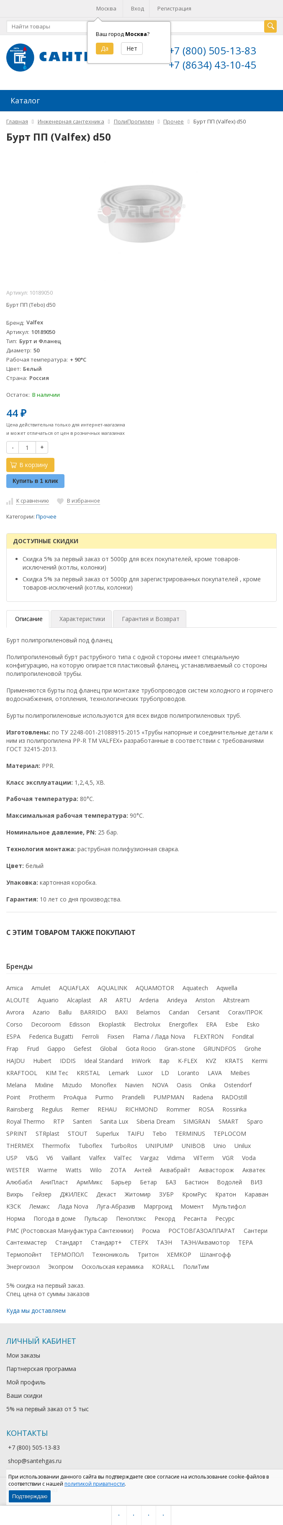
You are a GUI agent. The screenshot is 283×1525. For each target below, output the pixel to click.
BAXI (121, 1011)
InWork (141, 1060)
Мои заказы (23, 1354)
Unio (220, 1145)
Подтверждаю (29, 1496)
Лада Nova (73, 1205)
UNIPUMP (159, 1145)
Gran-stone (180, 1048)
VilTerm (203, 1157)
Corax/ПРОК (245, 1011)
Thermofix (56, 1145)
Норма (15, 1218)
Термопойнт (24, 1254)
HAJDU (15, 1060)
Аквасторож (216, 1169)
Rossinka (234, 1108)
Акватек (253, 1169)
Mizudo (72, 1084)
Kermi (260, 1060)
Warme (47, 1169)
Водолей (229, 1181)
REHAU (107, 1108)
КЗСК (13, 1205)
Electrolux (147, 1023)
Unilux (242, 1145)
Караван (256, 1193)
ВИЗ (256, 1181)
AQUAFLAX (74, 987)
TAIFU (135, 1133)
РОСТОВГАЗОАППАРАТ (201, 1230)
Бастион (196, 1181)
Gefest (83, 1048)
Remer (80, 1108)
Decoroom (46, 1023)
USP (12, 1157)
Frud (33, 1048)
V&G (32, 1157)
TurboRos (124, 1145)
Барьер (121, 1181)
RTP (58, 1120)
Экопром (60, 1266)
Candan (179, 1011)
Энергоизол (23, 1266)
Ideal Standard (103, 1060)
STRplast (47, 1133)
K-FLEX (187, 1060)
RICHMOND (141, 1108)
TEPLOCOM (230, 1133)
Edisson (79, 1023)
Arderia (149, 999)
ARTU (123, 999)
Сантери (256, 1230)
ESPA (13, 1036)
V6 (49, 1157)
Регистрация (174, 8)
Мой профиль (26, 1381)
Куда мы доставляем (36, 1310)
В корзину (29, 464)
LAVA (215, 1072)
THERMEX (19, 1145)
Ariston (205, 999)
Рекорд (164, 1218)
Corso (14, 1023)
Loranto (188, 1072)
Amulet (41, 987)
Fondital (243, 1036)
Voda (249, 1157)
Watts (74, 1169)
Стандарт (68, 1241)
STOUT (77, 1133)
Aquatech (195, 987)
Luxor (145, 1072)
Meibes (240, 1072)
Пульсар (96, 1218)
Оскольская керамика (113, 1266)
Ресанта (195, 1218)
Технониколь (110, 1254)
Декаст (106, 1193)
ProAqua (75, 1096)
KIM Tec (57, 1072)
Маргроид (158, 1205)
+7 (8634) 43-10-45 (212, 65)
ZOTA (118, 1169)
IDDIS (68, 1060)
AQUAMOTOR (155, 987)
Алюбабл (19, 1181)
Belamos (148, 1011)
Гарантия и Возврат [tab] (151, 618)
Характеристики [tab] (82, 618)
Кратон (225, 1193)
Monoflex (103, 1084)
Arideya (177, 999)
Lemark (118, 1072)
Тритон (148, 1254)
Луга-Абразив (116, 1205)
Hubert (42, 1060)
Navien (134, 1084)
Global (108, 1048)
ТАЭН (164, 1241)
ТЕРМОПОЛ (67, 1254)
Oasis (184, 1084)
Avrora (15, 1011)
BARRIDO (93, 1011)
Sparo (255, 1120)
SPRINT (16, 1133)
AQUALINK (112, 987)
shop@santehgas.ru (35, 1460)
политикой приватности (94, 1483)
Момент (192, 1205)
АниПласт (54, 1181)
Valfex (97, 1157)
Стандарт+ (106, 1241)
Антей (143, 1169)
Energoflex (183, 1023)
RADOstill (234, 1096)
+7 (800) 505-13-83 (212, 50)
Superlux (107, 1133)
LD (165, 1072)
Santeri (82, 1120)
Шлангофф (215, 1254)
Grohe (252, 1048)
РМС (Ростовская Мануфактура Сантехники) (70, 1230)
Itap (164, 1060)
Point (13, 1096)
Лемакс (39, 1205)
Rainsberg (19, 1108)
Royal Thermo (25, 1120)
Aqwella (226, 987)
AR (103, 999)
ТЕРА (245, 1241)
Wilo (96, 1169)
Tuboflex (90, 1145)
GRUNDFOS (219, 1048)
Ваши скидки (24, 1395)
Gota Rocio (141, 1048)
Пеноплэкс (131, 1218)
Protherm (42, 1096)
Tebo (159, 1133)
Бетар (148, 1181)
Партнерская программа (41, 1368)
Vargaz (149, 1157)
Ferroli (90, 1036)
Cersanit (209, 1011)
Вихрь (14, 1193)
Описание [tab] (29, 618)
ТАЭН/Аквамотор (205, 1241)
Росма (151, 1230)
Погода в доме (54, 1218)
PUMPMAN (168, 1096)
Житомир (138, 1193)
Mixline (44, 1084)
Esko (253, 1023)
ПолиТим (196, 1266)
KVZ (211, 1060)
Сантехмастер (26, 1241)
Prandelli (133, 1096)
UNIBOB (193, 1145)
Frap (12, 1048)
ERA (211, 1023)
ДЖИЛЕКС (74, 1193)
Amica (14, 987)
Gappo (56, 1048)
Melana (16, 1084)
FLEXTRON (208, 1036)
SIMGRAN (196, 1120)
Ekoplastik (112, 1023)
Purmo (104, 1096)
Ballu (65, 1011)
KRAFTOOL (21, 1072)
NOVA (160, 1084)
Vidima (176, 1157)
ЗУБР (166, 1193)
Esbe (231, 1023)
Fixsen (115, 1036)
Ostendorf (238, 1084)
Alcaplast (79, 999)
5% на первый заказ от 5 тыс (47, 1408)
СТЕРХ (139, 1241)
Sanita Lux (114, 1120)
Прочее (46, 515)
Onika (208, 1084)
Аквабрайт (175, 1169)
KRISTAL (88, 1072)
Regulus (52, 1108)
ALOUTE (17, 999)
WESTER (17, 1169)
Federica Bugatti (51, 1036)
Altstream (236, 999)
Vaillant (71, 1157)
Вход (137, 8)
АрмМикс (90, 1181)
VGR (228, 1157)
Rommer (178, 1108)
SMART (229, 1120)
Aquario (48, 999)
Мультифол (229, 1205)
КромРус (194, 1193)
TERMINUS (190, 1133)
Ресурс (224, 1218)
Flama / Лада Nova (159, 1036)
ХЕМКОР (179, 1254)
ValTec (123, 1157)
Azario (41, 1011)
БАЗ (170, 1181)
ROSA (206, 1108)
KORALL (163, 1266)
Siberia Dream (155, 1120)
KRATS (234, 1060)
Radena (203, 1096)
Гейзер (41, 1193)
